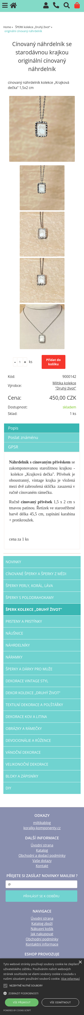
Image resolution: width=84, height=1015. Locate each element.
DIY (8, 788)
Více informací (70, 979)
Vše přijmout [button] (21, 1002)
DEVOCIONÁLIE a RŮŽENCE (28, 740)
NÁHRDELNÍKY (18, 645)
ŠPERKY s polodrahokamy (30, 597)
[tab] (41, 423)
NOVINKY (13, 561)
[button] (42, 993)
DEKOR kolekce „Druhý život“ (33, 692)
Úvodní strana (42, 845)
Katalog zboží (41, 923)
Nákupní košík (42, 928)
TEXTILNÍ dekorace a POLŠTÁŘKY (34, 704)
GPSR (13, 447)
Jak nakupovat (42, 934)
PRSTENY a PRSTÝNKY (24, 621)
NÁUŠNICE (14, 633)
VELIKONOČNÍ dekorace (27, 764)
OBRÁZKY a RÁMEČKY (24, 728)
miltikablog (42, 822)
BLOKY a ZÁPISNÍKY (22, 776)
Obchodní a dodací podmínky (42, 855)
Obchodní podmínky (42, 939)
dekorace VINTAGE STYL (27, 680)
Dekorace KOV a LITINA (26, 716)
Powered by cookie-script (17, 1010)
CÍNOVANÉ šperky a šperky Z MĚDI (36, 573)
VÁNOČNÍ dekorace (23, 752)
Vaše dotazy (42, 860)
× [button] (80, 962)
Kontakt (42, 866)
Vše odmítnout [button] (60, 1002)
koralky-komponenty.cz (41, 828)
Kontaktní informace (42, 944)
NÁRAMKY (14, 657)
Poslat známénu (23, 437)
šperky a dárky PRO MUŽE (29, 669)
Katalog (42, 850)
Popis (13, 428)
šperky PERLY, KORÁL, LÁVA (29, 585)
